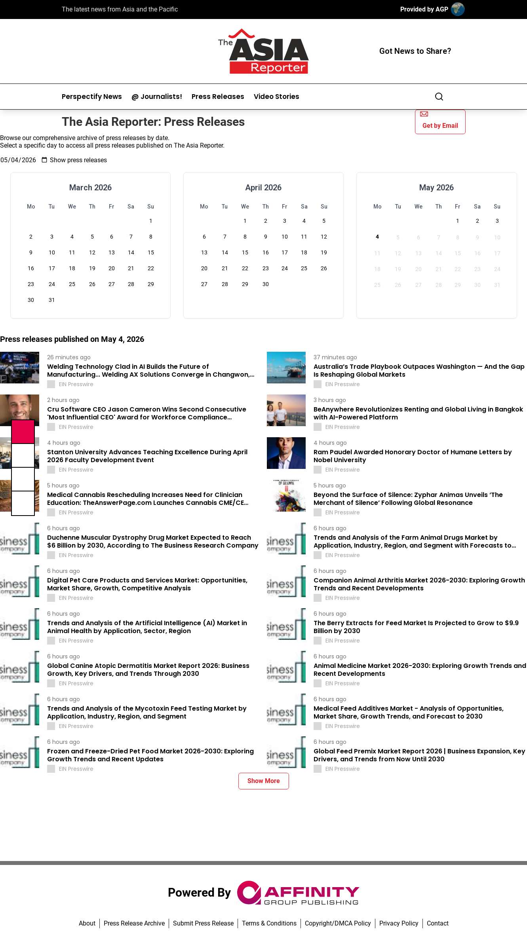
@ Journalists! (156, 97)
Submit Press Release (203, 923)
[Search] (439, 96)
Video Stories (276, 97)
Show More (263, 781)
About (87, 923)
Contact (438, 923)
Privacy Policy (399, 923)
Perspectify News (92, 97)
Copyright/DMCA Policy (338, 923)
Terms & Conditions (269, 923)
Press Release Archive (134, 923)
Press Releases (218, 97)
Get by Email (439, 119)
